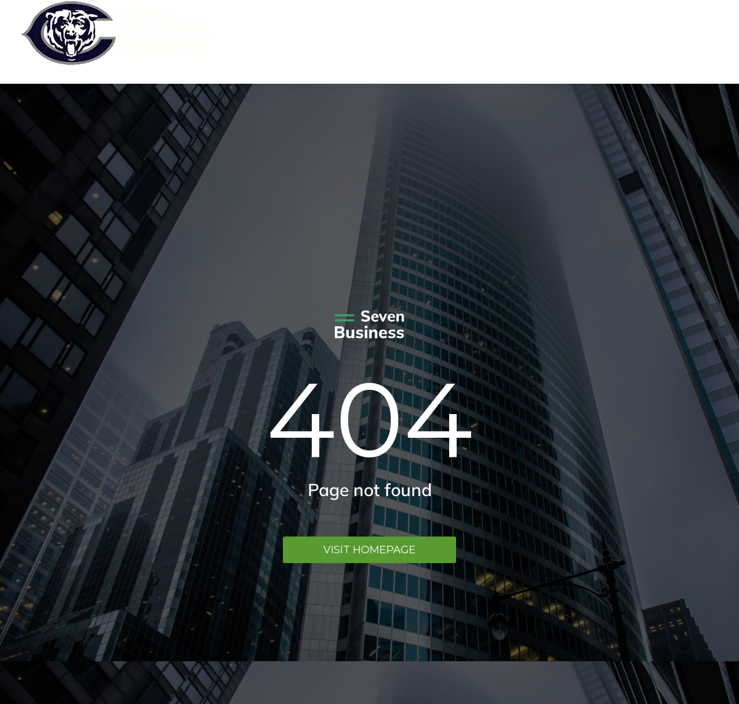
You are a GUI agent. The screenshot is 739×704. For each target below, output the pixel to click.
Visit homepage (369, 549)
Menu (701, 42)
